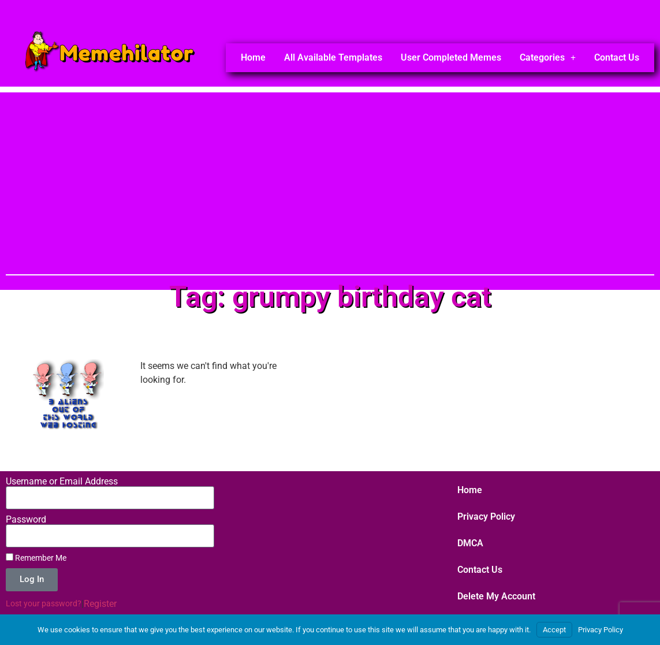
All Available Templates (333, 57)
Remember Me (36, 557)
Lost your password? (43, 603)
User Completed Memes (451, 57)
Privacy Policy (486, 516)
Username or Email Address (62, 481)
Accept (554, 629)
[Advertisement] (330, 173)
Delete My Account (496, 596)
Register (100, 603)
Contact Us (616, 57)
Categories (548, 57)
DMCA (470, 543)
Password (26, 519)
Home (253, 57)
